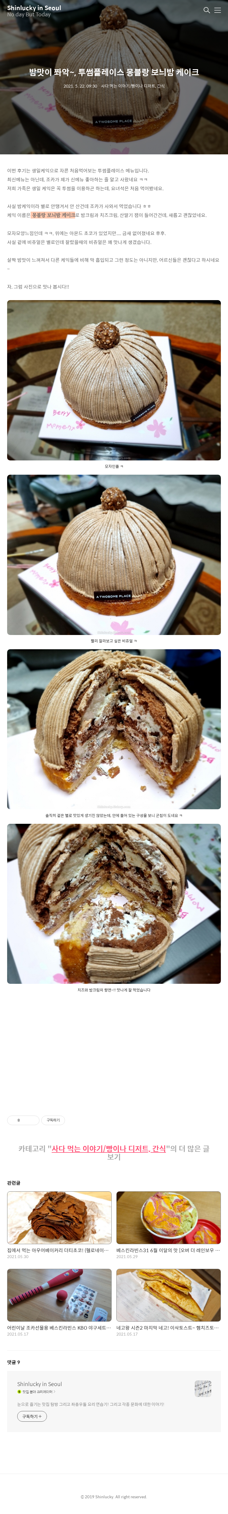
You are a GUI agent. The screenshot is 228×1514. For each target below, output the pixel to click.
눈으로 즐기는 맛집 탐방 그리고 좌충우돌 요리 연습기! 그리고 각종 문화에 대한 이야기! (90, 1404)
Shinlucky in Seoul (34, 7)
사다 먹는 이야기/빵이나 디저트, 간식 (109, 1148)
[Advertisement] (114, 1048)
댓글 (13, 1362)
